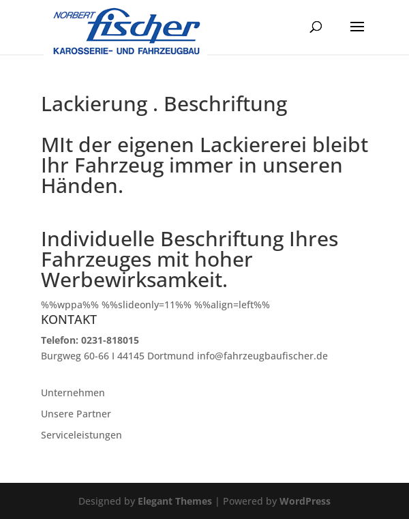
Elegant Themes (175, 500)
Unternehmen (73, 392)
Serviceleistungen (81, 434)
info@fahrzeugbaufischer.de (262, 355)
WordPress (305, 500)
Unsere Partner (76, 413)
